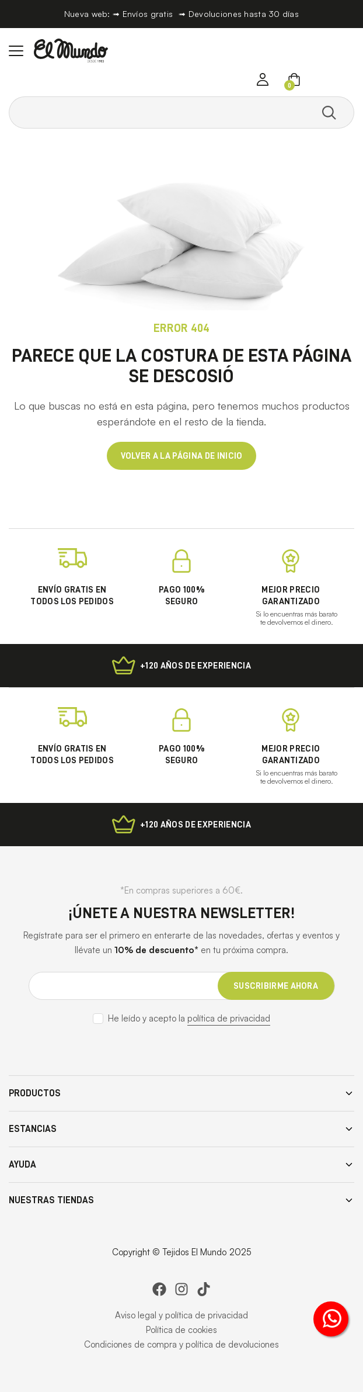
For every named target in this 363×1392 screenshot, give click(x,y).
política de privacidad (228, 1018)
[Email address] (182, 986)
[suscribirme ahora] (276, 986)
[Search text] (165, 112)
